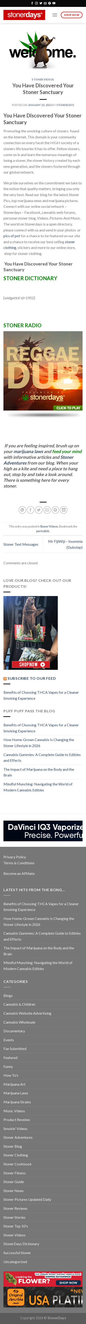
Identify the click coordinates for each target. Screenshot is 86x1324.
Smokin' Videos (15, 1128)
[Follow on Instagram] (36, 3)
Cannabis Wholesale (19, 1022)
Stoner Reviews (15, 1208)
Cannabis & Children (19, 1004)
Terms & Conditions (18, 863)
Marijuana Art (14, 1084)
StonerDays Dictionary (21, 1243)
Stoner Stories (14, 1217)
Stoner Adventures (18, 1137)
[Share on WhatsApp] (22, 510)
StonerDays (65, 104)
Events (8, 1040)
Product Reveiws (16, 1119)
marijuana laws (28, 451)
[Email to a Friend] (47, 510)
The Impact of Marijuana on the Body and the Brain (38, 772)
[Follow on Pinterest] (49, 3)
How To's (10, 1075)
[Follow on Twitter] (40, 3)
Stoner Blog (12, 1146)
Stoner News (13, 1190)
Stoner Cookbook (17, 1164)
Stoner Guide (13, 1181)
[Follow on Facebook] (32, 3)
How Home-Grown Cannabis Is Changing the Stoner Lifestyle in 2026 (38, 742)
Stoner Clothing (15, 1155)
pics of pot (11, 236)
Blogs (8, 995)
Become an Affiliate (19, 873)
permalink (42, 531)
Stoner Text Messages (20, 544)
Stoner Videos (43, 79)
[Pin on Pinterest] (55, 510)
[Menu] (55, 14)
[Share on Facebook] (30, 510)
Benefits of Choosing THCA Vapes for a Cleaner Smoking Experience (41, 695)
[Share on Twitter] (39, 510)
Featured (10, 1057)
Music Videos (14, 1111)
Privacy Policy (14, 857)
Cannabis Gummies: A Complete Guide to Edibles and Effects (42, 757)
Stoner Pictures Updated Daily (27, 1199)
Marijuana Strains (17, 1102)
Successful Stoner (17, 1252)
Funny (8, 1066)
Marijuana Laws (15, 1093)
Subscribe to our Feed (32, 678)
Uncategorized (15, 1261)
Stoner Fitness (14, 1173)
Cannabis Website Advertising (27, 1013)
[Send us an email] (45, 3)
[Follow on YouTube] (54, 3)
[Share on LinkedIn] (63, 510)
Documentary (14, 1031)
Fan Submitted (14, 1048)
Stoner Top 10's (15, 1226)
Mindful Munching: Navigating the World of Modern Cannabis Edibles (37, 787)
